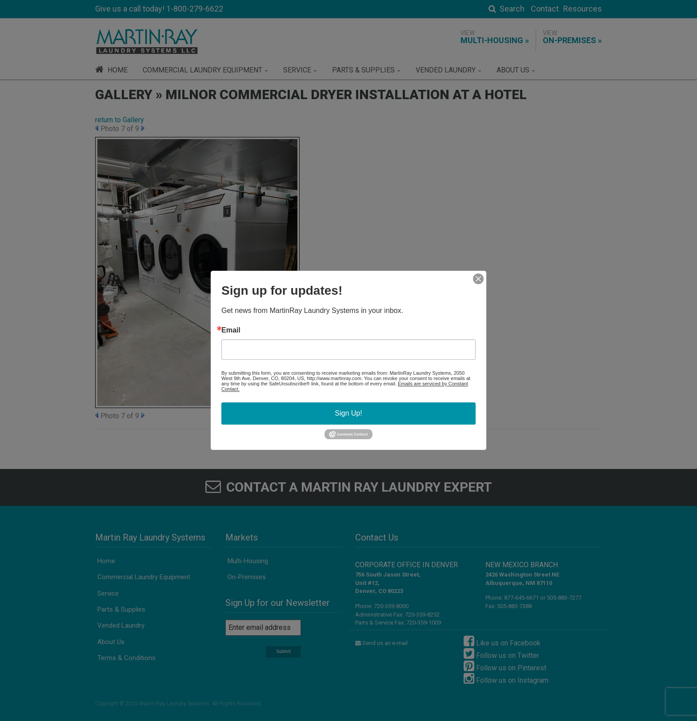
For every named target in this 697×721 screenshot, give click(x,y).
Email (230, 330)
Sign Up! (348, 413)
